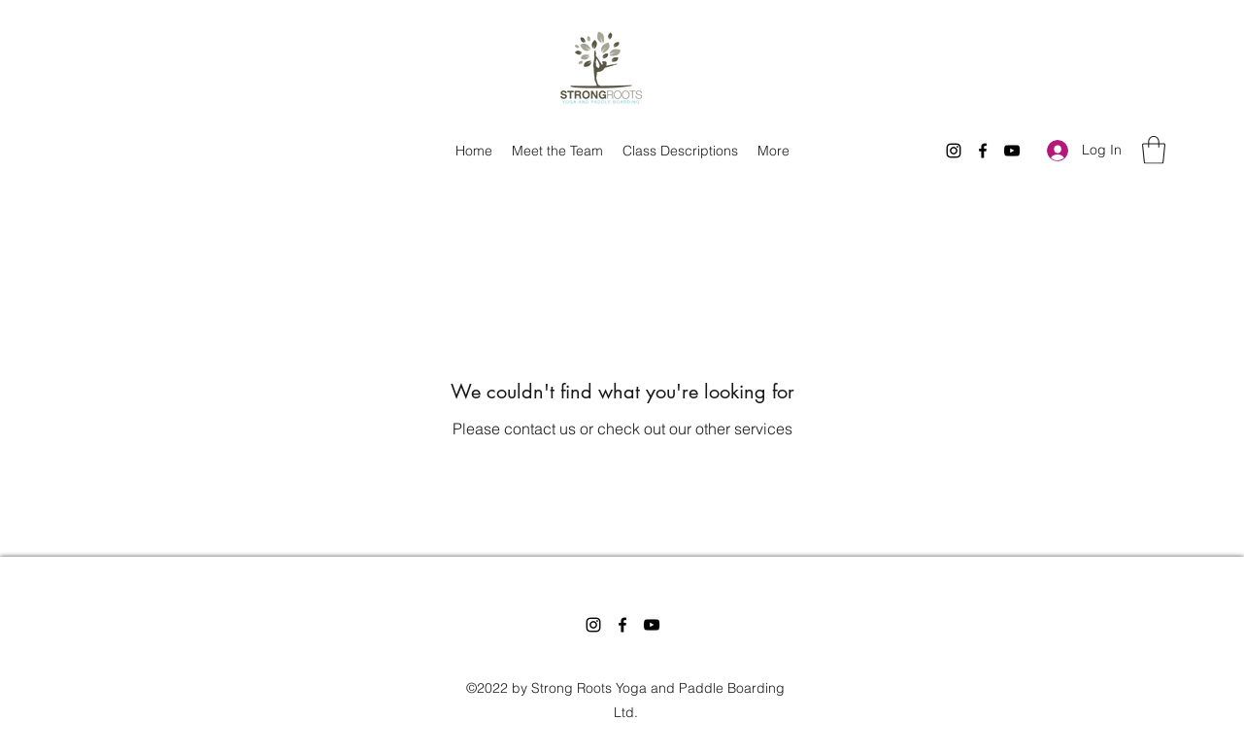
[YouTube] (1012, 150)
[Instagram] (953, 150)
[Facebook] (982, 150)
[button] (1153, 150)
